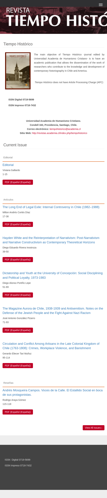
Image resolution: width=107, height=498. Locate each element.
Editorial (8, 165)
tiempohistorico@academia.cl (65, 129)
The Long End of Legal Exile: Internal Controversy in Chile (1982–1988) (51, 207)
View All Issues (93, 427)
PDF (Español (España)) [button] (18, 182)
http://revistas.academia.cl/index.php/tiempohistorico (59, 133)
